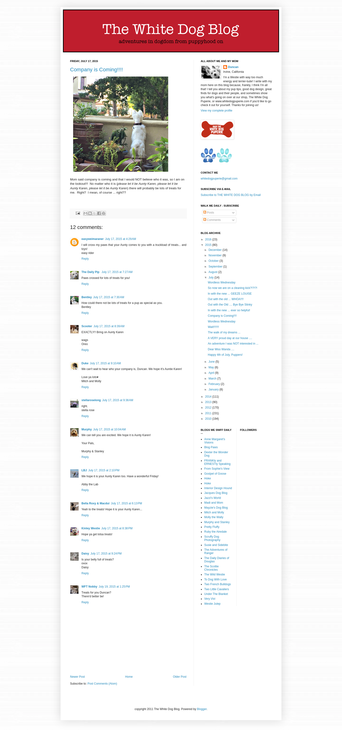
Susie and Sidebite (216, 545)
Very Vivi (209, 598)
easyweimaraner (92, 239)
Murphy (86, 429)
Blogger (202, 709)
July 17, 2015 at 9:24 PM (106, 553)
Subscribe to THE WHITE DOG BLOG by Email (231, 195)
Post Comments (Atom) (102, 683)
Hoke (207, 478)
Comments (212, 220)
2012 (208, 407)
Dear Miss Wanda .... (221, 349)
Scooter (86, 326)
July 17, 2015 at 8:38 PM (117, 528)
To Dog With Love (215, 579)
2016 (208, 239)
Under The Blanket (216, 594)
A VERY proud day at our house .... (230, 338)
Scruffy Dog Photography (212, 538)
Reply (85, 258)
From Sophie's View (216, 468)
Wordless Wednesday (221, 282)
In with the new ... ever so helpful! (229, 310)
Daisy (85, 553)
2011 (208, 413)
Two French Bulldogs (217, 584)
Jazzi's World (212, 498)
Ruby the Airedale (215, 531)
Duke (84, 363)
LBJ (84, 470)
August (213, 272)
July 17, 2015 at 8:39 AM (109, 326)
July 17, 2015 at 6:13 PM (126, 503)
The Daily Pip (90, 272)
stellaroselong (91, 400)
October (214, 261)
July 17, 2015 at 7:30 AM (108, 297)
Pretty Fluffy (211, 527)
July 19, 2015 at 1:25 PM (114, 586)
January (214, 389)
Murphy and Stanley (217, 522)
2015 (208, 245)
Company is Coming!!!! (96, 70)
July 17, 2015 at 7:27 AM (117, 272)
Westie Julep (212, 603)
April (212, 373)
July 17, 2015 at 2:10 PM (103, 470)
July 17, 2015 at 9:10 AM (105, 363)
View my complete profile (216, 110)
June (212, 361)
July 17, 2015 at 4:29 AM (120, 239)
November (216, 255)
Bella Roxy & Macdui (95, 503)
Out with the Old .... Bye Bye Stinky (230, 304)
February (215, 384)
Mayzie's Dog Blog (216, 507)
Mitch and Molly (214, 512)
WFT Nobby (89, 586)
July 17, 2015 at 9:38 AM (117, 400)
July (211, 277)
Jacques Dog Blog (215, 493)
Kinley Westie (90, 528)
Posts (208, 212)
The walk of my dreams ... (224, 332)
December (216, 250)
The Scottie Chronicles (211, 568)
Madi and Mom (213, 502)
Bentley (86, 297)
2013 (208, 402)
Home (129, 676)
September (216, 266)
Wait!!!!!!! (213, 327)
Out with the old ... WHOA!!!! (226, 299)
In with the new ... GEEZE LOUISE (230, 293)
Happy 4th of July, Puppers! (225, 354)
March (213, 378)
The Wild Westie (214, 574)
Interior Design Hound (218, 488)
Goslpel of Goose (215, 473)
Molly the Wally (213, 517)
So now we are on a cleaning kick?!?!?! (232, 288)
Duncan (233, 67)
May (212, 367)
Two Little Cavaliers (216, 589)
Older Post (179, 676)
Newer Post (77, 676)
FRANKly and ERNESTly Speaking (217, 462)
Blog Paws (211, 447)
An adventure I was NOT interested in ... (233, 343)
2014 (208, 396)
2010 (208, 418)
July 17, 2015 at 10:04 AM (109, 429)
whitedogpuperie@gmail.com (219, 178)
